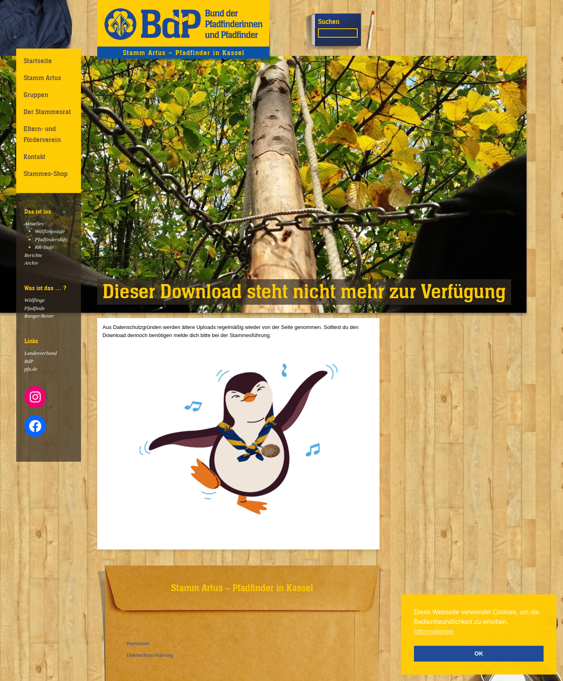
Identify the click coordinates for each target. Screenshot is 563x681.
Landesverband (40, 353)
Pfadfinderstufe (51, 239)
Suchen (328, 21)
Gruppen (35, 95)
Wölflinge (34, 300)
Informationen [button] (434, 631)
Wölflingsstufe (50, 231)
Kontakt (34, 157)
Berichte (33, 255)
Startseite (37, 61)
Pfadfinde (34, 308)
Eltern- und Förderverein (42, 134)
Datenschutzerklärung (149, 655)
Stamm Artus (42, 78)
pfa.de (30, 369)
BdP (28, 361)
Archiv (31, 263)
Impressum (137, 643)
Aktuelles (34, 224)
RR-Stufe (44, 247)
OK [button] (478, 653)
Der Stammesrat (47, 112)
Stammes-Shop (45, 174)
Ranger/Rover (39, 316)
